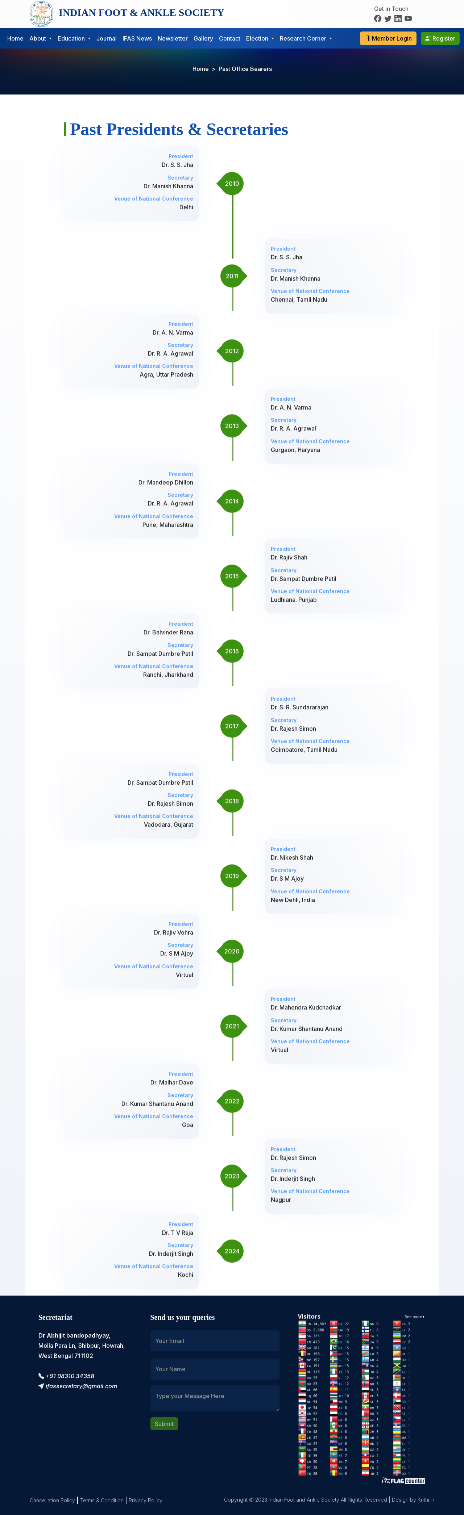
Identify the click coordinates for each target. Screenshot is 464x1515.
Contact (229, 38)
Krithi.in (426, 1500)
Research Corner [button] (304, 38)
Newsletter (173, 38)
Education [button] (72, 38)
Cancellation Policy (52, 1500)
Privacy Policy (145, 1500)
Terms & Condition (102, 1500)
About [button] (38, 38)
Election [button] (258, 38)
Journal (106, 38)
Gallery (203, 38)
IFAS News (137, 38)
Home (15, 38)
